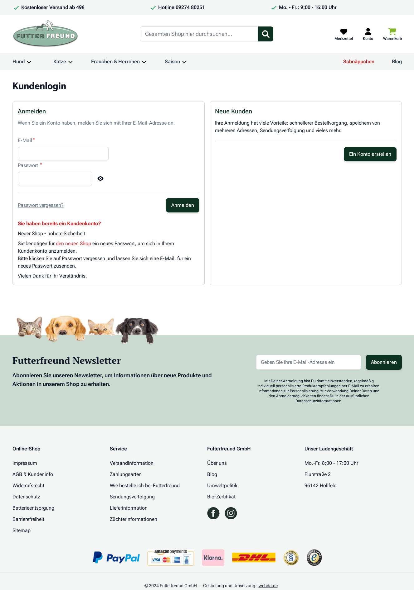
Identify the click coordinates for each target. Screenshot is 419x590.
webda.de (268, 585)
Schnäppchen (358, 61)
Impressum (24, 463)
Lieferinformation (129, 508)
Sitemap (21, 530)
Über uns (217, 463)
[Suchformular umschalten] (265, 33)
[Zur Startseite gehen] (45, 34)
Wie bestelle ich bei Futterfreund (145, 485)
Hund (18, 61)
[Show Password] (100, 178)
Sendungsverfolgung (132, 497)
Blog (397, 61)
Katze (59, 61)
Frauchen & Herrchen (115, 61)
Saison (172, 61)
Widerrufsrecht (28, 485)
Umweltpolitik (222, 485)
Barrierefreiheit (28, 519)
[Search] (199, 33)
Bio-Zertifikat (221, 497)
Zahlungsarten (126, 474)
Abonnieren (384, 362)
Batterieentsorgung (33, 508)
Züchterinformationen (133, 519)
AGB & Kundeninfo (32, 474)
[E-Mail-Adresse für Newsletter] (308, 362)
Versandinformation (131, 463)
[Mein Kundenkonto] (368, 34)
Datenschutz (26, 497)
